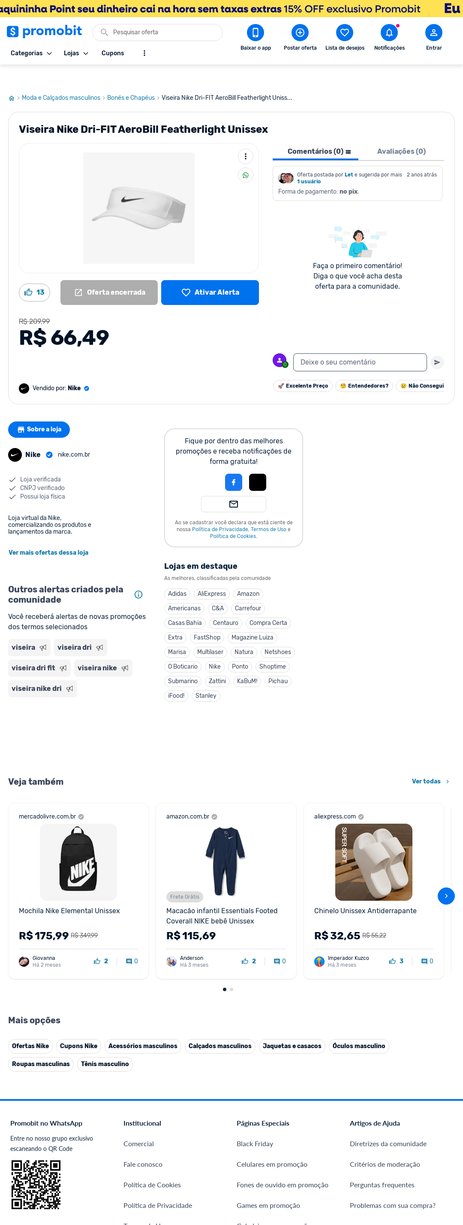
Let (349, 155)
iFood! (176, 676)
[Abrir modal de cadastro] (434, 39)
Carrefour (248, 588)
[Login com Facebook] (233, 462)
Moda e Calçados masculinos (64, 78)
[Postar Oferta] (300, 39)
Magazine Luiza (253, 617)
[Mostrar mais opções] (144, 53)
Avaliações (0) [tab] (401, 132)
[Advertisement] (77, 716)
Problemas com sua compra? (393, 1185)
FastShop (207, 617)
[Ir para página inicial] (15, 78)
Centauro (225, 603)
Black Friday (255, 1124)
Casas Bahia (185, 603)
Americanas (184, 588)
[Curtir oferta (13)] (34, 273)
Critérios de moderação (385, 1144)
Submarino (183, 661)
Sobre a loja (41, 410)
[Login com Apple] (257, 462)
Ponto (240, 647)
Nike (215, 647)
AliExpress (212, 574)
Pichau (278, 661)
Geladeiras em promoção (274, 1206)
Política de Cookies (233, 517)
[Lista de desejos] (210, 272)
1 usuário (309, 162)
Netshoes (278, 632)
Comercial (138, 1124)
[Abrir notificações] (389, 39)
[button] (204, 462)
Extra (175, 617)
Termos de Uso (268, 510)
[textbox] (360, 343)
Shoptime (272, 647)
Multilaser (210, 632)
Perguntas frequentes (382, 1165)
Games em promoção (268, 1185)
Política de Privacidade (220, 510)
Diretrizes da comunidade (388, 1124)
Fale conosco (142, 1144)
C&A (218, 588)
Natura (244, 632)
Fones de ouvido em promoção (282, 1165)
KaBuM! (247, 661)
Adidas (177, 574)
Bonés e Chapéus (134, 78)
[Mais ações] (245, 136)
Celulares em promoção (272, 1144)
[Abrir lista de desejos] (344, 39)
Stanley (205, 676)
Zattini (217, 661)
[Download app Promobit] (255, 39)
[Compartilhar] (245, 155)
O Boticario (183, 647)
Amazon (248, 574)
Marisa (177, 632)
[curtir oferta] (100, 942)
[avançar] (446, 876)
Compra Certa (268, 603)
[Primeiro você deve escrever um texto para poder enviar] (437, 343)
